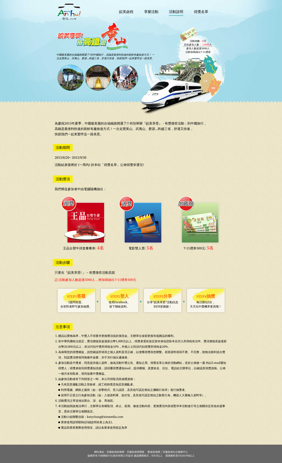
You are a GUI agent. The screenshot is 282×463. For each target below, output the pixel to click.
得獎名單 (201, 11)
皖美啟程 (126, 11)
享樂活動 (151, 11)
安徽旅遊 (69, 12)
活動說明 (176, 11)
